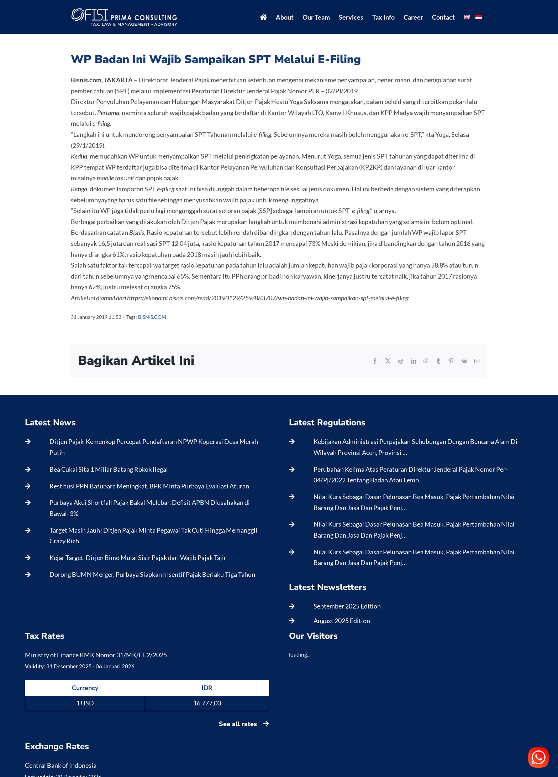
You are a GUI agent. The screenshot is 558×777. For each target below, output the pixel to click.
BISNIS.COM (152, 317)
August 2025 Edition (342, 621)
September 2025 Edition (347, 606)
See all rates (244, 724)
